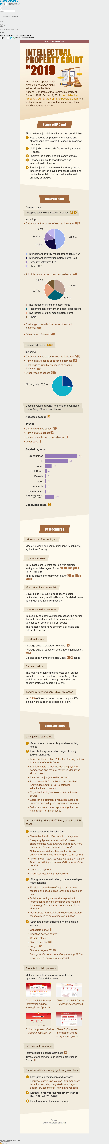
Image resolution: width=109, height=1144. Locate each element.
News (1, 24)
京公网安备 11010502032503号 (8, 1143)
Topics (1, 26)
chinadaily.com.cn (6, 16)
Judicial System (10, 29)
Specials (2, 25)
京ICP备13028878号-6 (5, 1141)
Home (1, 21)
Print (4, 37)
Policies (2, 23)
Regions (2, 28)
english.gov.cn (15, 16)
